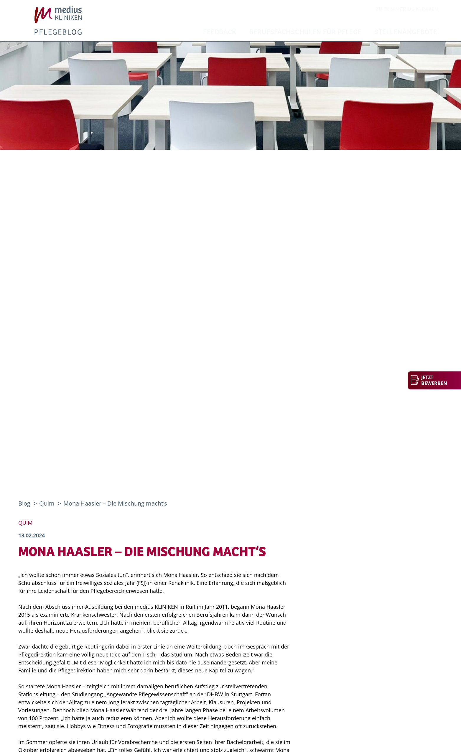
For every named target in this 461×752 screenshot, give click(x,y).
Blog (24, 503)
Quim (47, 503)
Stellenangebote (405, 32)
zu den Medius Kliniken (407, 9)
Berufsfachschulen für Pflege (305, 32)
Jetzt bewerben (434, 380)
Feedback (219, 32)
